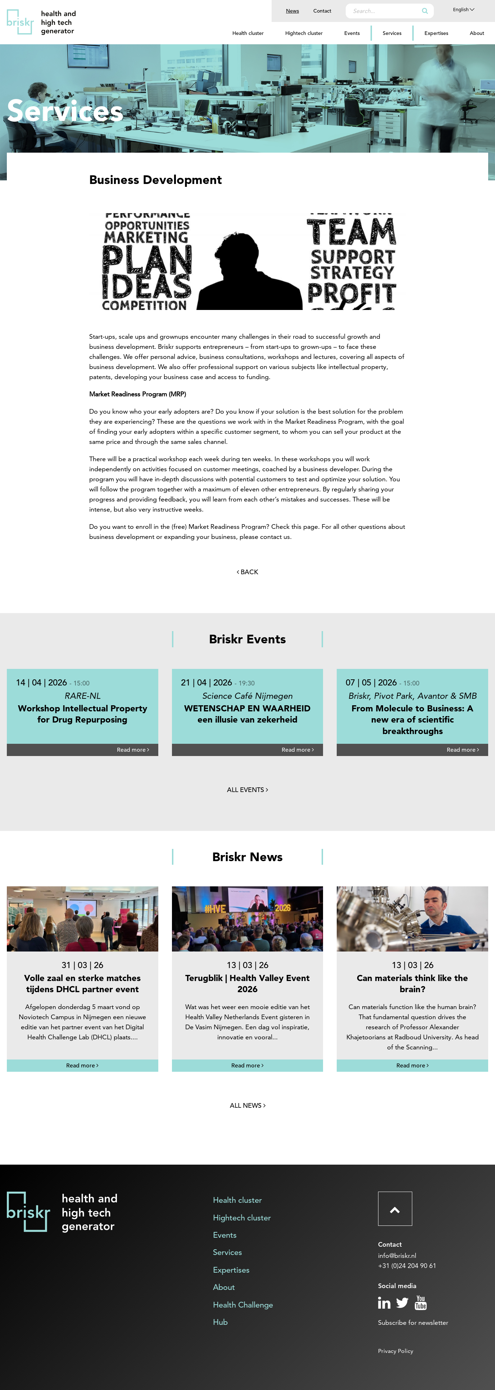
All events (247, 790)
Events (352, 33)
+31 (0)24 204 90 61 (407, 1265)
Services (392, 33)
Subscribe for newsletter (413, 1322)
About (477, 33)
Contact (322, 11)
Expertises (436, 33)
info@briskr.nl (397, 1255)
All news (247, 1105)
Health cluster (248, 33)
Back (247, 572)
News (292, 11)
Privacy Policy (395, 1351)
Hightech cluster (304, 33)
